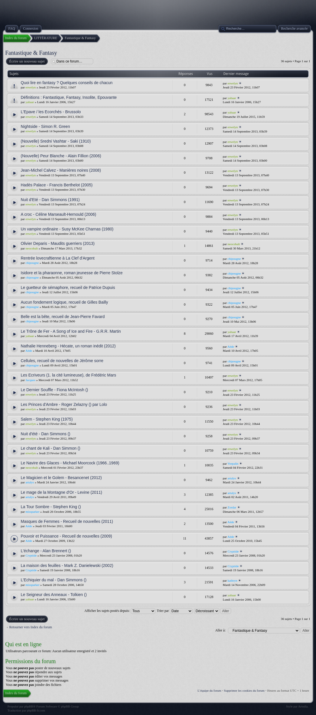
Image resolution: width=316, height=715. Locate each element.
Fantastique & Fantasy (31, 53)
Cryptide (31, 555)
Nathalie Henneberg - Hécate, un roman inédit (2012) (68, 346)
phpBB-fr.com (36, 710)
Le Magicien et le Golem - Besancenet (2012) (61, 477)
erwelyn (31, 87)
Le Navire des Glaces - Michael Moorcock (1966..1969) (70, 463)
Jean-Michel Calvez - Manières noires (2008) (61, 170)
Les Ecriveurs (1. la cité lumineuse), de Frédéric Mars (68, 375)
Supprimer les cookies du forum (244, 690)
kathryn (232, 580)
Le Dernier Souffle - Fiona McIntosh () (54, 389)
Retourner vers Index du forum (30, 627)
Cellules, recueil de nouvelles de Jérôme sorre (62, 360)
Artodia (303, 706)
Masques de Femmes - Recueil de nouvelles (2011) (67, 521)
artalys (30, 482)
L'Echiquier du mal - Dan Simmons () (53, 580)
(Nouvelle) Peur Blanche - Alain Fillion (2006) (61, 156)
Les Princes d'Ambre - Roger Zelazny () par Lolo (64, 404)
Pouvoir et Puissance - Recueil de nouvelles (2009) (66, 536)
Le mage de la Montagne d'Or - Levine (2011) (61, 492)
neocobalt (32, 248)
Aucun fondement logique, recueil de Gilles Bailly (64, 302)
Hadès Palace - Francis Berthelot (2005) (57, 185)
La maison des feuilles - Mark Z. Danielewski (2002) (67, 565)
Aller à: (220, 630)
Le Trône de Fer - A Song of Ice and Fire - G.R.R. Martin (71, 331)
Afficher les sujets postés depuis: (119, 611)
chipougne (32, 262)
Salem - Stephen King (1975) (47, 419)
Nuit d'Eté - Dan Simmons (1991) (50, 199)
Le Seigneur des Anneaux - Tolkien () (54, 594)
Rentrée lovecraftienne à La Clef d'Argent (57, 258)
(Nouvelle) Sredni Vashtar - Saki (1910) (56, 141)
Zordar (232, 507)
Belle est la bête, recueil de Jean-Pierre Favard (63, 316)
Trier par (175, 611)
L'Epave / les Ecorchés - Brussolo (51, 111)
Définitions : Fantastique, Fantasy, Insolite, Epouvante (69, 97)
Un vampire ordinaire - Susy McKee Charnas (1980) (67, 229)
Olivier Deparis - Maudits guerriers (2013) (58, 243)
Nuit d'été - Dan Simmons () (45, 434)
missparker (32, 511)
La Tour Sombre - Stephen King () (51, 506)
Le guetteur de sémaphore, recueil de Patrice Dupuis (68, 287)
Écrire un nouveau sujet (27, 61)
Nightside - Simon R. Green (45, 126)
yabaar (30, 102)
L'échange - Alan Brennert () (46, 550)
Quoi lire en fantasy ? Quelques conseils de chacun (67, 82)
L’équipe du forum (209, 690)
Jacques (30, 380)
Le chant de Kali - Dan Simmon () (50, 448)
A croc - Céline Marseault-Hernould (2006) (58, 214)
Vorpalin (233, 463)
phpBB (28, 706)
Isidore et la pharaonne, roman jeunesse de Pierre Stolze (72, 273)
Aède (28, 350)
